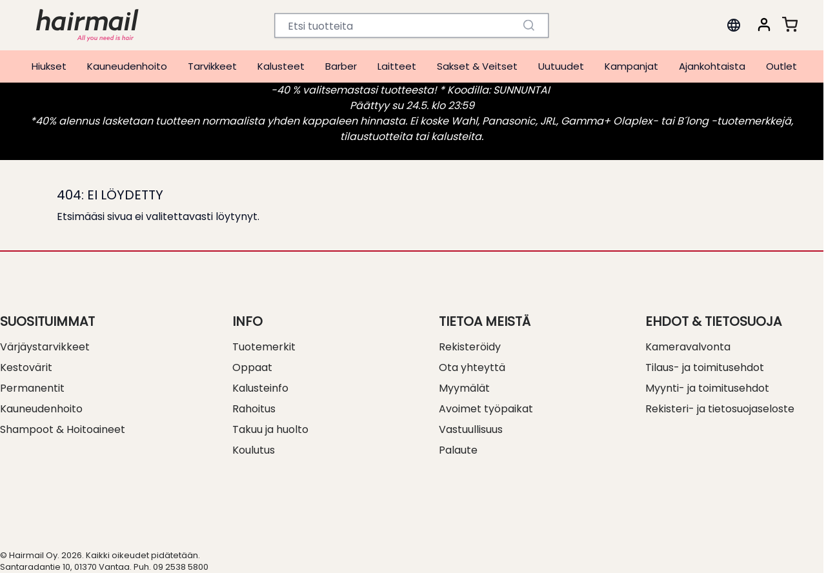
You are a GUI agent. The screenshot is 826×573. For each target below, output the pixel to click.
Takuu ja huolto (270, 429)
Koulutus (253, 450)
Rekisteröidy (470, 346)
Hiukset (49, 66)
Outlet (781, 66)
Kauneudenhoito (127, 66)
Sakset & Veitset (477, 66)
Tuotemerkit (264, 346)
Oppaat (252, 367)
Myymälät (464, 388)
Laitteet (397, 66)
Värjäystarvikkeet (45, 346)
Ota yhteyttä (472, 367)
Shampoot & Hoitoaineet (62, 429)
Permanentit (32, 388)
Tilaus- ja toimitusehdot (704, 367)
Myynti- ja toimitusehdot (707, 388)
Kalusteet (281, 66)
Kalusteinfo (260, 388)
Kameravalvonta (687, 346)
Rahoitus (254, 408)
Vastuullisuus (471, 429)
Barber (341, 66)
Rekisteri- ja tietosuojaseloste (719, 408)
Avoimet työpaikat (486, 408)
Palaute (458, 450)
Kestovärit (26, 367)
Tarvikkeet (212, 66)
